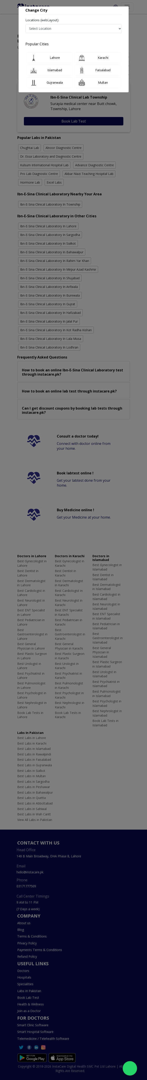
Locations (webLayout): (42, 20)
